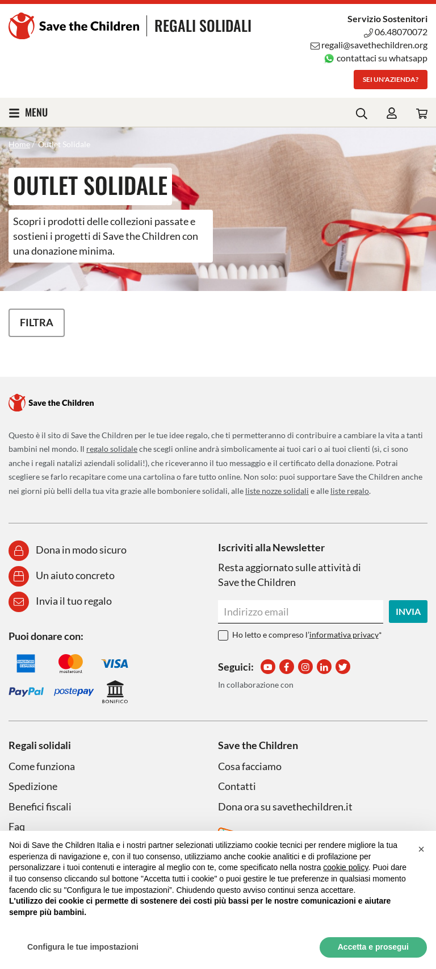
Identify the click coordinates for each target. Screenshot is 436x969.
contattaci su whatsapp (375, 57)
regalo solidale (111, 449)
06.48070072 (395, 31)
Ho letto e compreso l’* (307, 634)
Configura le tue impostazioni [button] (83, 946)
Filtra (36, 322)
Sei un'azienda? (390, 79)
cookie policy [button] (345, 867)
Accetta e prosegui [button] (373, 946)
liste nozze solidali (277, 491)
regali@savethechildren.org (369, 44)
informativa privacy (344, 634)
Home (19, 144)
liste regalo (349, 491)
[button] (421, 849)
